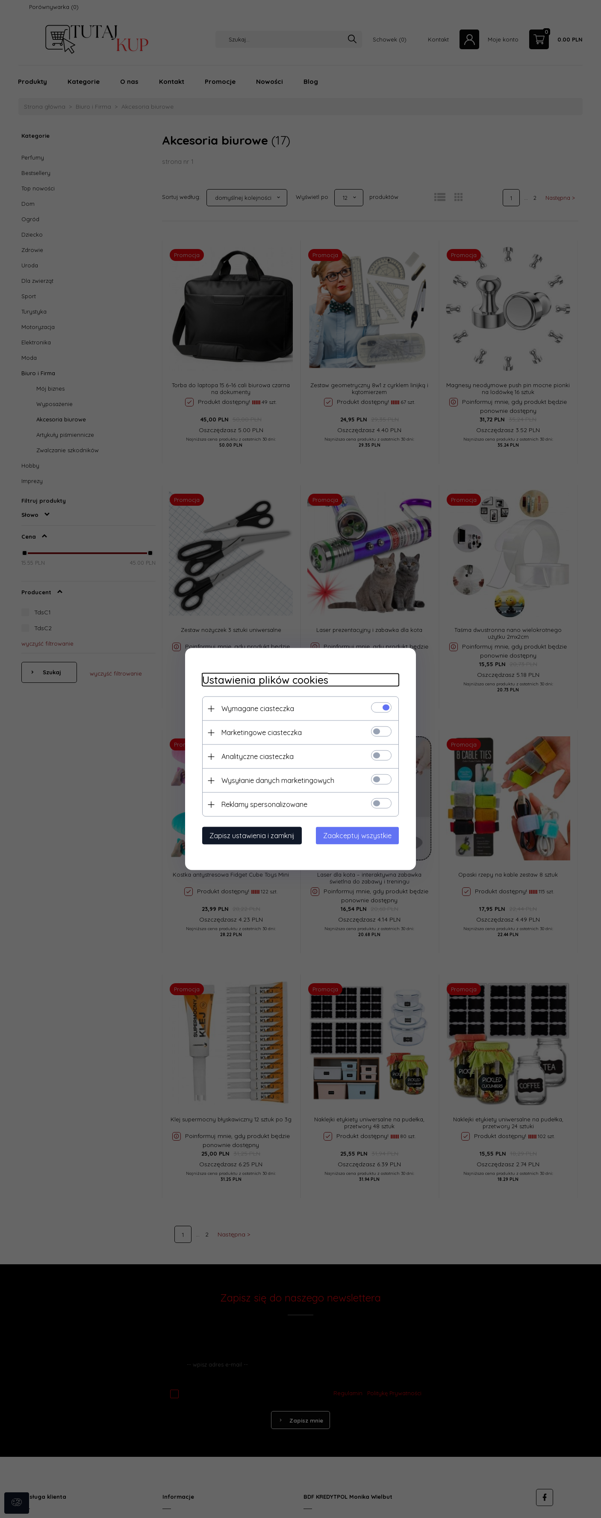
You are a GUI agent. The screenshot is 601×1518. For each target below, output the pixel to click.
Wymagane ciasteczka (257, 708)
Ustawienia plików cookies (265, 680)
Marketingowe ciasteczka (261, 732)
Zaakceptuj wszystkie (357, 835)
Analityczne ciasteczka (257, 756)
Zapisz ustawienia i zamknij (252, 835)
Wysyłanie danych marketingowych (277, 780)
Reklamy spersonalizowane (264, 804)
